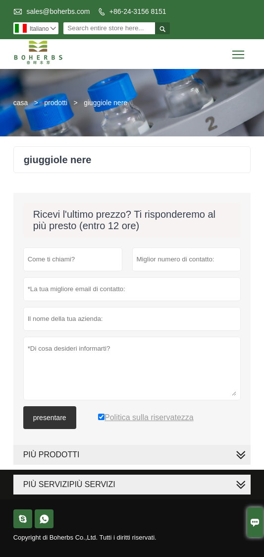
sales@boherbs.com (58, 11)
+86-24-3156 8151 (137, 11)
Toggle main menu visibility (239, 51)
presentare (49, 418)
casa (20, 103)
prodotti (55, 103)
